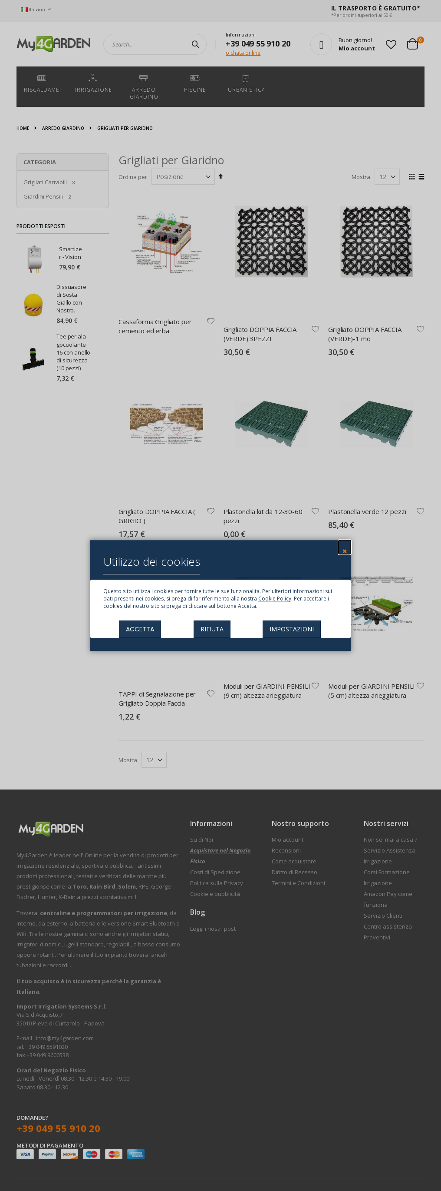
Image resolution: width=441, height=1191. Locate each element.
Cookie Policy (274, 598)
